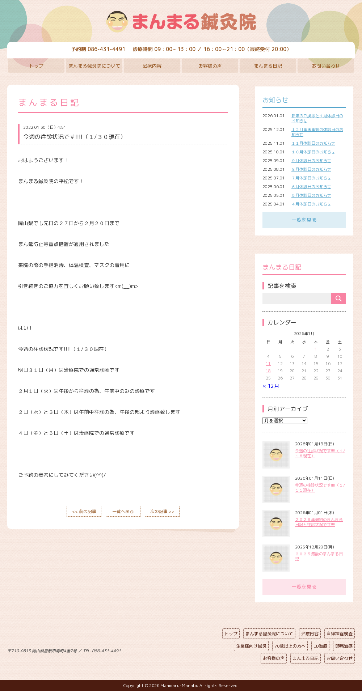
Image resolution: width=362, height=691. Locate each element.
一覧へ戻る (123, 511)
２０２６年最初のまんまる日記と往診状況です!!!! (319, 522)
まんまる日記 (268, 66)
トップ (36, 66)
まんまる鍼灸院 (181, 22)
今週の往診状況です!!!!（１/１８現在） (320, 453)
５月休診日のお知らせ (311, 195)
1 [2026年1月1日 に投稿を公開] (316, 349)
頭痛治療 (344, 646)
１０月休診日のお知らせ (313, 152)
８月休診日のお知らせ (311, 169)
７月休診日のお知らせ (311, 178)
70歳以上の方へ (290, 646)
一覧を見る (304, 219)
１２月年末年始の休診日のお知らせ (317, 132)
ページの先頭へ (175, 649)
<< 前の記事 (84, 511)
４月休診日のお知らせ (311, 204)
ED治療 (320, 646)
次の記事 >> (162, 511)
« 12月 (270, 385)
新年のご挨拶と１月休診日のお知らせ (317, 118)
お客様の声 (210, 66)
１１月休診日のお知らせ (313, 143)
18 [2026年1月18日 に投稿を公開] (268, 371)
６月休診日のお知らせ (311, 187)
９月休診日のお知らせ (311, 161)
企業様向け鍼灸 (251, 646)
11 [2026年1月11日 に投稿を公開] (268, 363)
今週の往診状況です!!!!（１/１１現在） (320, 487)
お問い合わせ (326, 66)
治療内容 (152, 66)
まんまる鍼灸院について (94, 66)
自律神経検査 (340, 634)
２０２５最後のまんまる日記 (319, 556)
